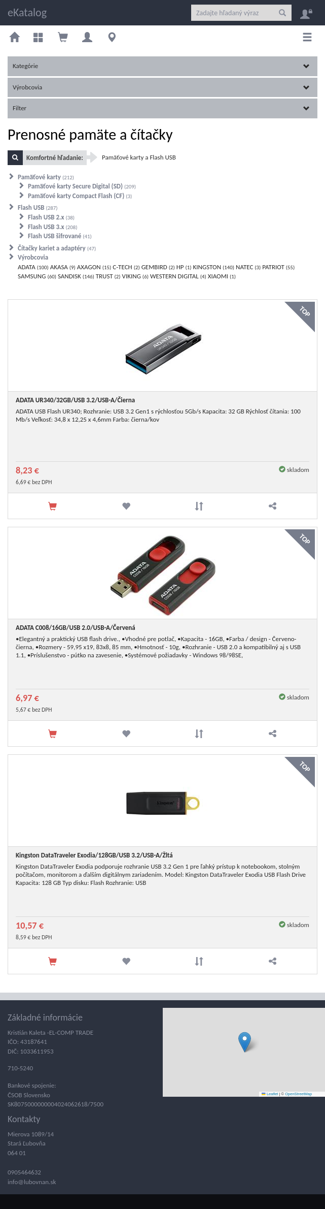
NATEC (248, 267)
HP (184, 267)
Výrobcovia (161, 87)
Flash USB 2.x (51, 217)
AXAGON (94, 267)
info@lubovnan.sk (32, 1182)
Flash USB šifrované (60, 236)
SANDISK (76, 276)
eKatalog (27, 12)
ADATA (33, 267)
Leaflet (270, 1094)
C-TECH (126, 267)
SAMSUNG (37, 276)
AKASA (63, 267)
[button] (244, 1042)
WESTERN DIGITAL (178, 276)
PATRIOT (278, 267)
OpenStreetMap (298, 1094)
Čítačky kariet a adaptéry (57, 248)
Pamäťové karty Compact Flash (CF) (80, 196)
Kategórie (161, 66)
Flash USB (38, 207)
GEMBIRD (158, 267)
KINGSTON (213, 267)
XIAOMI (222, 276)
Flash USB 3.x (53, 227)
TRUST (108, 276)
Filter (161, 108)
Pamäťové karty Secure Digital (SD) (82, 186)
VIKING (135, 276)
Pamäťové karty (46, 177)
